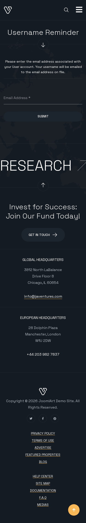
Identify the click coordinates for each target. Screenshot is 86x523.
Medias (43, 504)
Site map (43, 483)
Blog (43, 462)
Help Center (43, 476)
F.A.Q (43, 497)
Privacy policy (43, 433)
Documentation (43, 490)
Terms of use (43, 440)
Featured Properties (42, 455)
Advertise (43, 447)
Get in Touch (43, 235)
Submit (43, 116)
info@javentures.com (43, 296)
